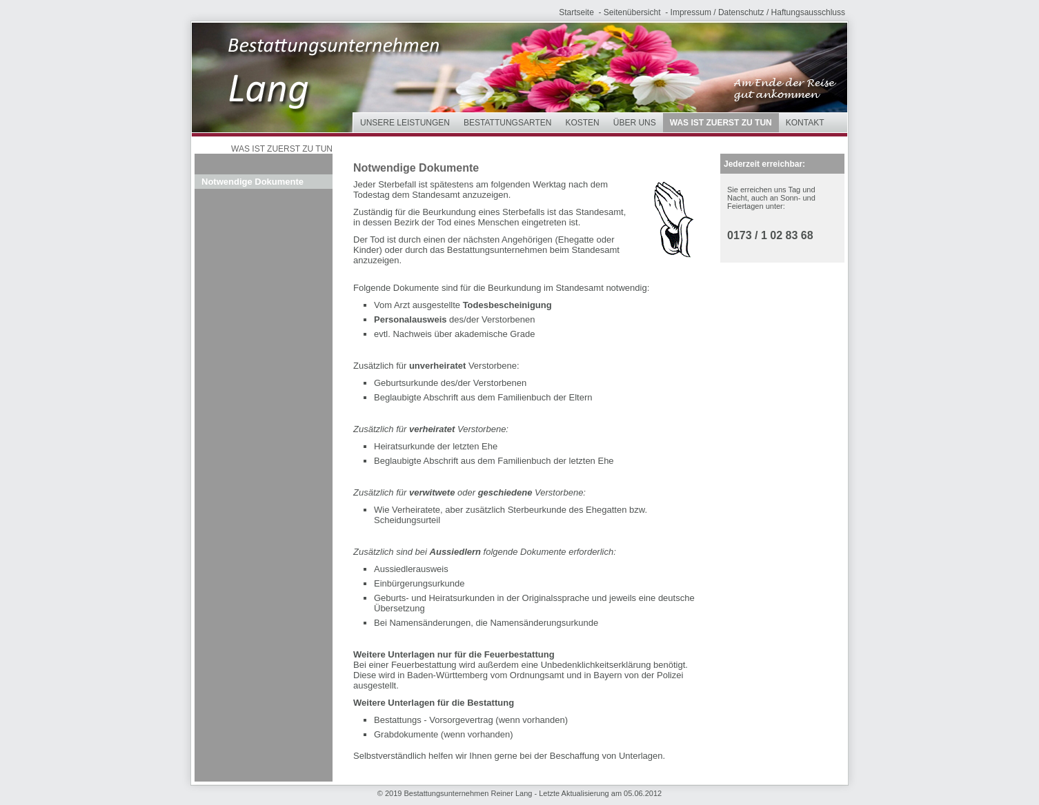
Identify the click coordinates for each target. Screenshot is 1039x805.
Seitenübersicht (632, 12)
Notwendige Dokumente (252, 181)
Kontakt (805, 123)
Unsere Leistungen (405, 123)
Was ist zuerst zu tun (721, 123)
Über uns (634, 123)
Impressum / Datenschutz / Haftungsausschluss (758, 12)
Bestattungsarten (507, 123)
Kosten (582, 123)
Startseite (576, 12)
